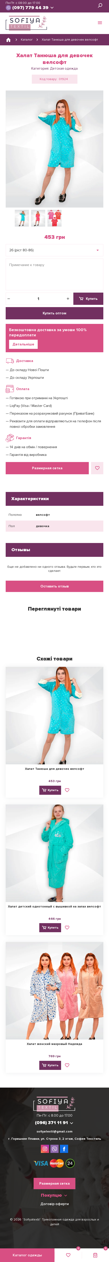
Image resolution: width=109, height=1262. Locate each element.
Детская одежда (64, 68)
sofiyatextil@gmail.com (54, 1131)
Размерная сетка (47, 468)
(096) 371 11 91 (51, 1122)
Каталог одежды (27, 1255)
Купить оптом (54, 313)
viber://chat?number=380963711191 (9, 7)
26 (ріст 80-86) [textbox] (21, 250)
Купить (92, 298)
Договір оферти (54, 1204)
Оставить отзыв (54, 586)
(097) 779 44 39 (30, 7)
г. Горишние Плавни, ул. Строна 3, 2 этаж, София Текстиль (54, 1139)
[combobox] (54, 250)
